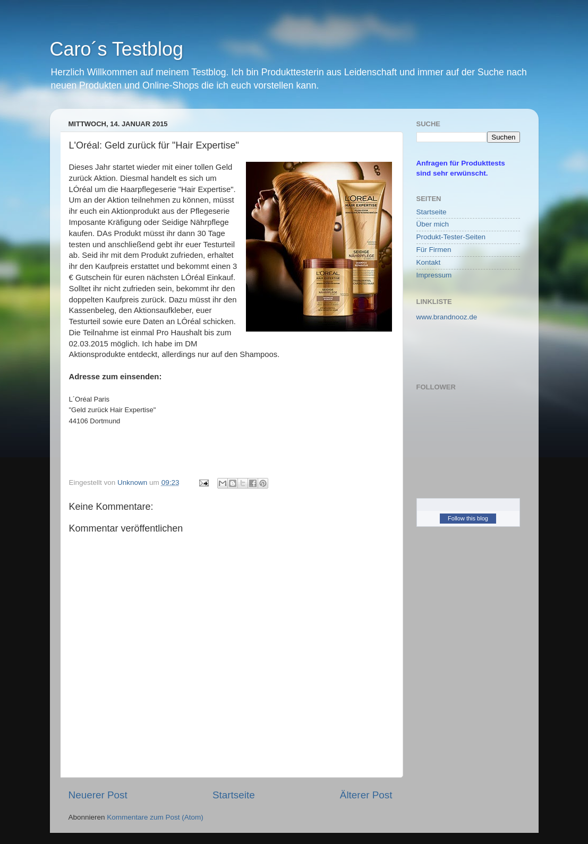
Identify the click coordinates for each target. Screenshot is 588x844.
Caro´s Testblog (116, 49)
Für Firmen (433, 250)
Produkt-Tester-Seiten (451, 237)
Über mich (432, 224)
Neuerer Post (98, 795)
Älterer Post (366, 795)
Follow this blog (468, 518)
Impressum (434, 275)
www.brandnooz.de (447, 317)
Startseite (233, 795)
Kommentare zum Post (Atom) (155, 817)
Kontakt (428, 262)
